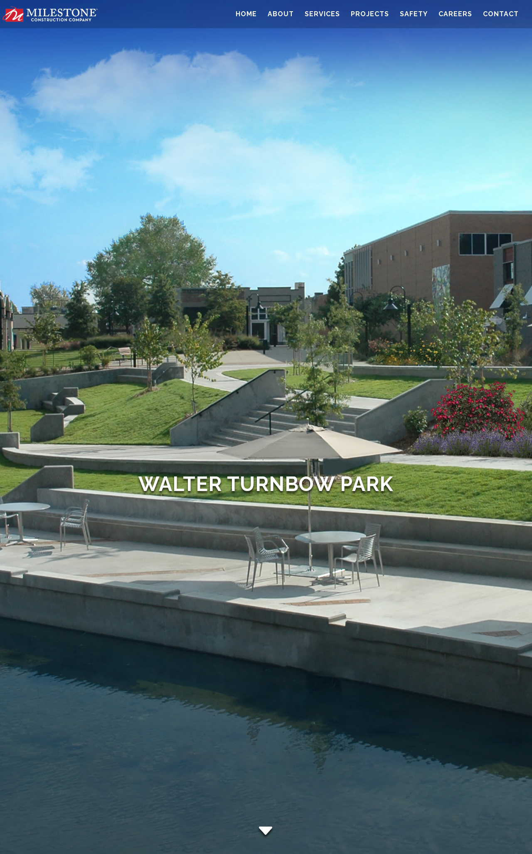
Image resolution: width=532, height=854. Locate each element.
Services (322, 14)
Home (246, 14)
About (281, 14)
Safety (414, 14)
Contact (501, 14)
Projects (370, 14)
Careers (455, 14)
